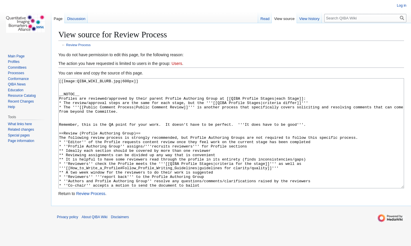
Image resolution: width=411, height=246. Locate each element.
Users (177, 63)
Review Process (78, 45)
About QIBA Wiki (94, 239)
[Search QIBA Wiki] (365, 18)
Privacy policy (67, 239)
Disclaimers (120, 239)
